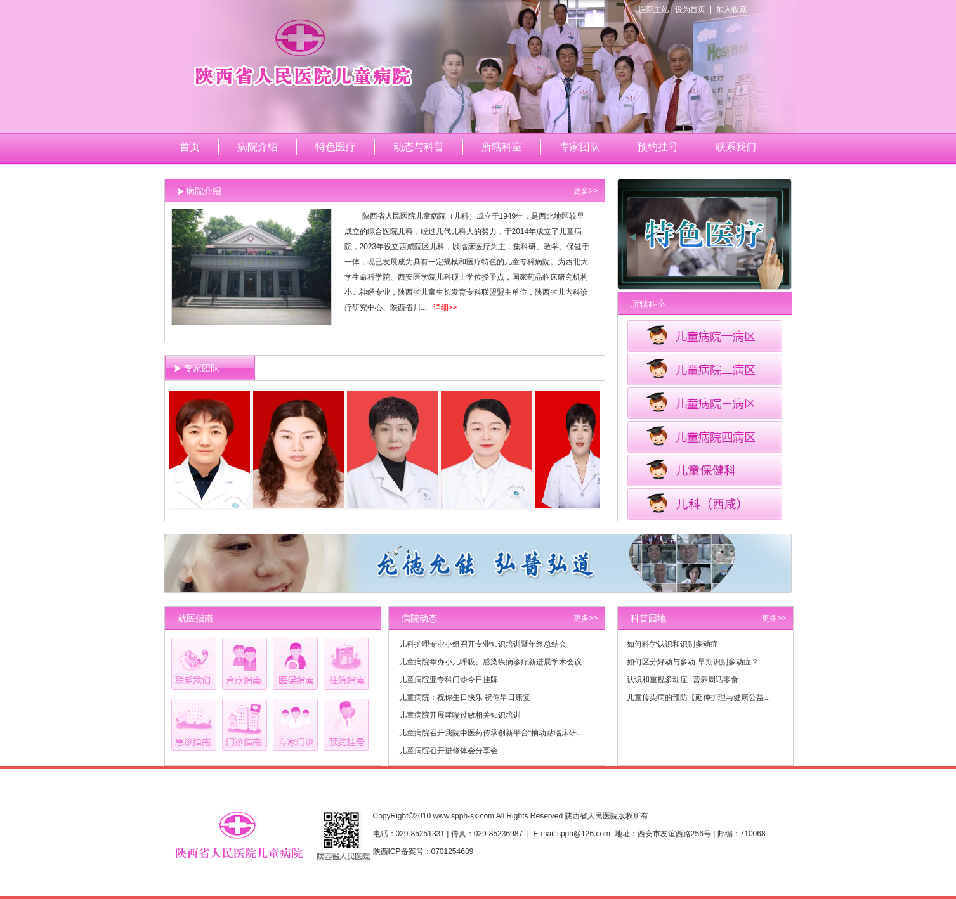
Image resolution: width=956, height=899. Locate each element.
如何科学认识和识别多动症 (672, 644)
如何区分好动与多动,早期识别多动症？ (692, 661)
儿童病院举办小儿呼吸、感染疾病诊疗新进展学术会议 (490, 661)
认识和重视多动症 (657, 679)
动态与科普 (418, 146)
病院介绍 (257, 146)
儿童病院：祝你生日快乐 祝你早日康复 (464, 697)
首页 (190, 146)
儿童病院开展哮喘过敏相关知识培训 (460, 715)
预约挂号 (658, 146)
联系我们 (736, 146)
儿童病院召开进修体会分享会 (448, 750)
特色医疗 (335, 146)
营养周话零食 (715, 679)
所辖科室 (501, 146)
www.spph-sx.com (463, 816)
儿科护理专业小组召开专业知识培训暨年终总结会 (482, 644)
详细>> (445, 307)
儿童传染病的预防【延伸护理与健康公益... (698, 697)
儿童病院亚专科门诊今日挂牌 (448, 679)
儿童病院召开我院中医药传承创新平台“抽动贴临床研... (491, 732)
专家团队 (580, 146)
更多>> (585, 190)
